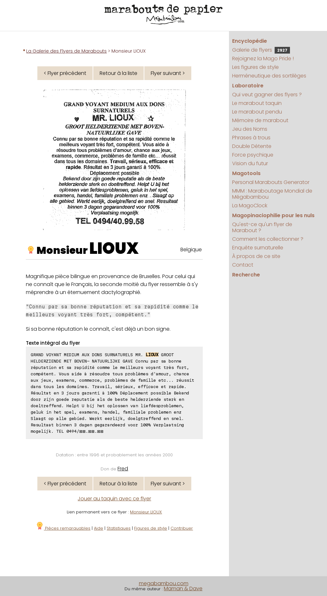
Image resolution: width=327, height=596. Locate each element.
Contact (242, 265)
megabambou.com (163, 583)
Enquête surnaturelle (257, 247)
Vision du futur (250, 163)
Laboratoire (247, 85)
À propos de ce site (256, 256)
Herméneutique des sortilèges (269, 75)
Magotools (246, 173)
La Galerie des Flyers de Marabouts (66, 51)
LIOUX (114, 248)
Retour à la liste (118, 73)
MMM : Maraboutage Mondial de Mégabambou (272, 194)
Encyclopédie (249, 41)
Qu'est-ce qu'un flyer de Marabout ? (262, 227)
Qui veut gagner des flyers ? (267, 94)
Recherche (246, 274)
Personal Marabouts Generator (270, 182)
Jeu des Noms (249, 129)
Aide (98, 528)
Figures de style (150, 528)
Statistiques (119, 528)
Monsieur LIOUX (146, 512)
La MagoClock (249, 205)
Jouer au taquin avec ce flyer (114, 498)
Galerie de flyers (261, 50)
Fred (123, 468)
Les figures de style (255, 67)
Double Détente (251, 146)
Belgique (191, 249)
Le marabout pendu (257, 111)
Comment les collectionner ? (267, 239)
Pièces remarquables (63, 528)
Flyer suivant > (168, 73)
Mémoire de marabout (260, 120)
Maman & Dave (183, 588)
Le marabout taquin (257, 103)
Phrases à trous (251, 137)
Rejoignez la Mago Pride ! (263, 58)
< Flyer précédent (65, 73)
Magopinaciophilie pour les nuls (273, 215)
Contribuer (182, 528)
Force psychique (252, 154)
